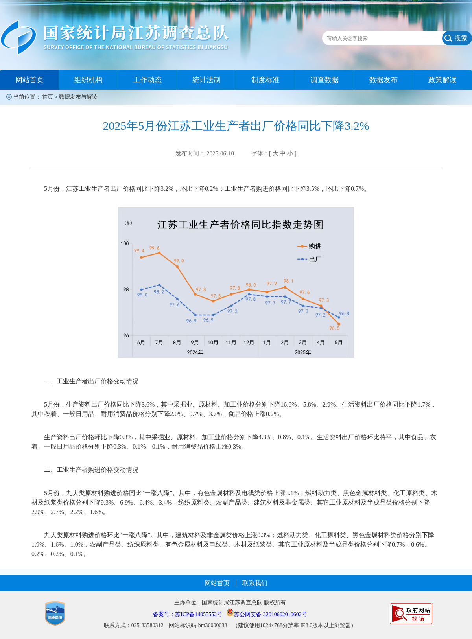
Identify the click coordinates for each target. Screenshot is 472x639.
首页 (47, 97)
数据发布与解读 (78, 97)
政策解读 (442, 80)
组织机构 (88, 80)
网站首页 (29, 80)
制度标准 (265, 80)
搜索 (461, 38)
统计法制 (206, 80)
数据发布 (383, 80)
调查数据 (324, 80)
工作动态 (147, 80)
